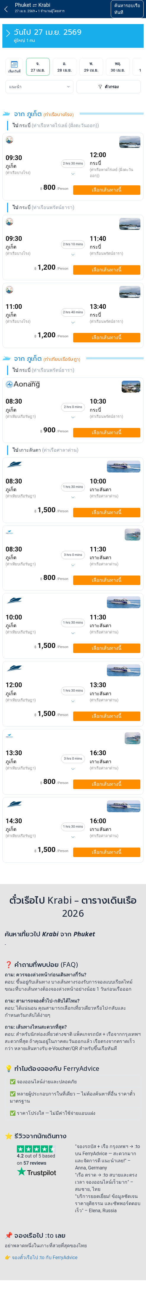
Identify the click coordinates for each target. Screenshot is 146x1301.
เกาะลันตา (100, 489)
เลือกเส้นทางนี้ (106, 190)
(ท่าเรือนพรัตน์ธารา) (106, 253)
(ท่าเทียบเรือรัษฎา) (21, 416)
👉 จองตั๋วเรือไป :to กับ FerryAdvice (41, 1257)
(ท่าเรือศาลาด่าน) (104, 496)
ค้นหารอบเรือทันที (127, 9)
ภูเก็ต (11, 166)
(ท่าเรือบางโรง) (18, 172)
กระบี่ (95, 163)
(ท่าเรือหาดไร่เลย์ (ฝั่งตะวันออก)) (111, 172)
